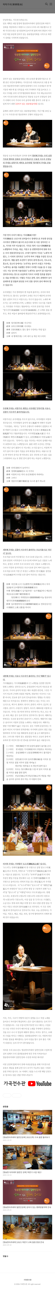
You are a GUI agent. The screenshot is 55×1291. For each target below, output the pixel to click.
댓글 (5, 1256)
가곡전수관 (27, 1279)
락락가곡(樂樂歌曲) (13, 4)
